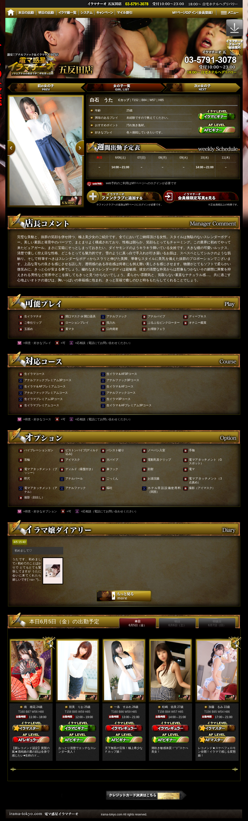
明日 (177, 623)
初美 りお (76, 707)
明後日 (217, 623)
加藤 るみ (216, 707)
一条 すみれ (123, 707)
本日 (137, 623)
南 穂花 (30, 707)
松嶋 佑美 (169, 707)
